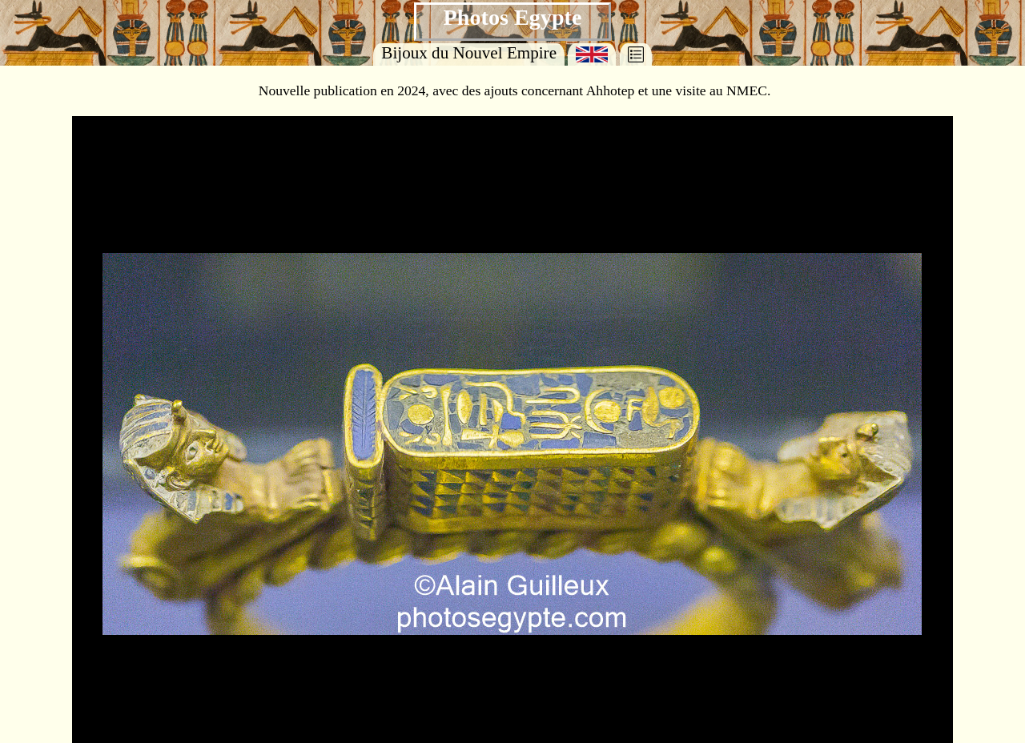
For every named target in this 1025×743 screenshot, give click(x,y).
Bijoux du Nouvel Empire (469, 52)
